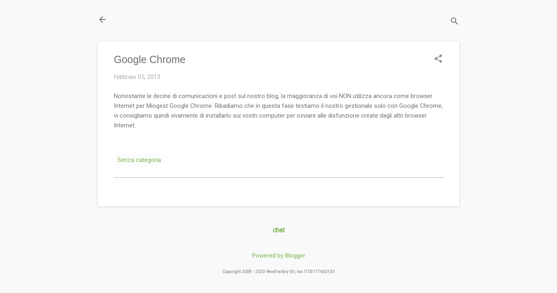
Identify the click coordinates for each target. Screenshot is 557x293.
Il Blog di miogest (154, 19)
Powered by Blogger (278, 255)
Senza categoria (139, 160)
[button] (438, 59)
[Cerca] (454, 22)
